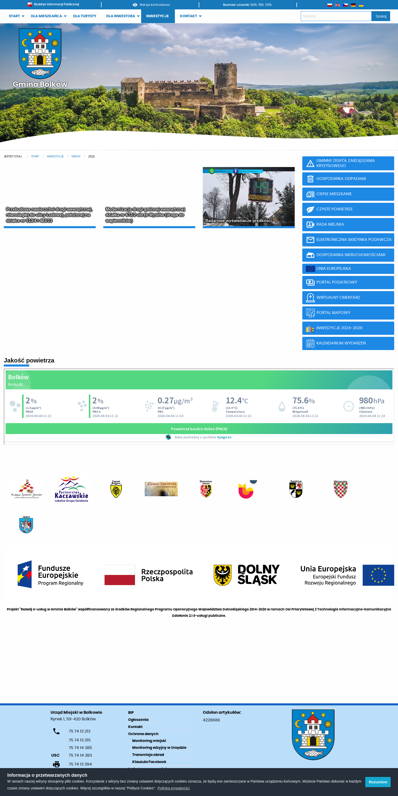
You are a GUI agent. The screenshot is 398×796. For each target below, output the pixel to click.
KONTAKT (188, 16)
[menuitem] (15, 16)
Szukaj (381, 16)
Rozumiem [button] (378, 782)
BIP (131, 713)
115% (261, 4)
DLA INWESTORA (120, 16)
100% (254, 4)
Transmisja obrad (148, 755)
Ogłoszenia (138, 720)
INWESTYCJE (157, 16)
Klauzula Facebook (149, 762)
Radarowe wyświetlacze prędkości (238, 221)
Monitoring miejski (149, 741)
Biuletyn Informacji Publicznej (53, 4)
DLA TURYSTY (84, 16)
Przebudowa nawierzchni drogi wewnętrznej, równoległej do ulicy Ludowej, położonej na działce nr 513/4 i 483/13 (49, 215)
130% (268, 4)
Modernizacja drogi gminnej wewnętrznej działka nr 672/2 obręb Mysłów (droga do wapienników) (145, 215)
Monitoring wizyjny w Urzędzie (159, 748)
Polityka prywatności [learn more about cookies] (173, 788)
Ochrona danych (143, 734)
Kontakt (135, 727)
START (14, 16)
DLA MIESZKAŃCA (46, 16)
